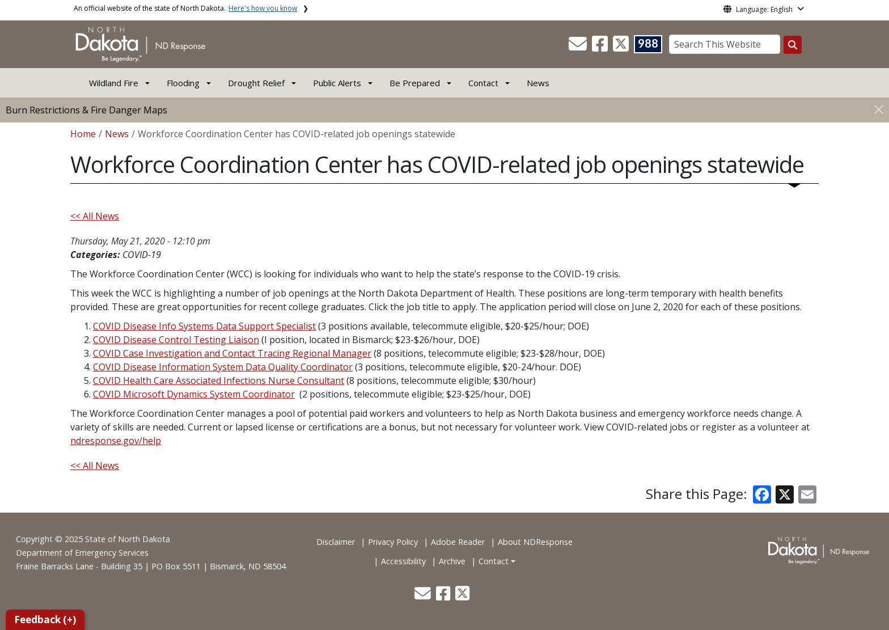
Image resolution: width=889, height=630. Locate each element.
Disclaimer (335, 541)
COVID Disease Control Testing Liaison (176, 339)
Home (83, 134)
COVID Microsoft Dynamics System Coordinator (194, 394)
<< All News (94, 216)
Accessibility (403, 561)
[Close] (879, 109)
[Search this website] (793, 45)
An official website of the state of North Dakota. (185, 8)
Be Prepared (415, 82)
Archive (452, 561)
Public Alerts (337, 82)
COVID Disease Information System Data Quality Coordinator (223, 367)
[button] (579, 47)
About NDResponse (535, 541)
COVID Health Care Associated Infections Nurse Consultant (218, 380)
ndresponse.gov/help (115, 440)
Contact (494, 561)
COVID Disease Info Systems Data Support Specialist (204, 326)
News (538, 82)
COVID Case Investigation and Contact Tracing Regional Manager (232, 353)
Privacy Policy (393, 541)
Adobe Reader (458, 541)
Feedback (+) (45, 619)
